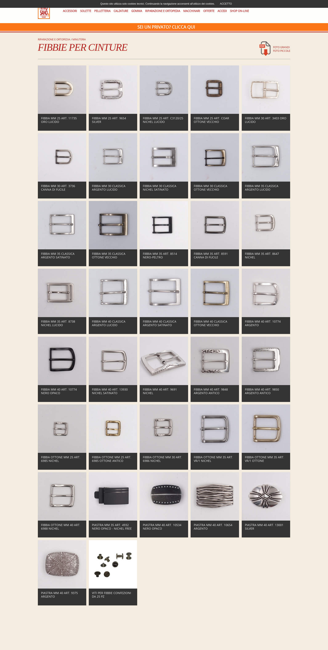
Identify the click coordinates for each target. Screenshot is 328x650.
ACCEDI (222, 11)
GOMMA (136, 11)
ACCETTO (226, 3)
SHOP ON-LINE (239, 11)
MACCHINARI (191, 11)
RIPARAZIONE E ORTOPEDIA (162, 11)
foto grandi (281, 47)
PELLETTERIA (102, 11)
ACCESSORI (70, 11)
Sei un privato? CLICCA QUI (166, 27)
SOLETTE (85, 11)
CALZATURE (121, 11)
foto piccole (281, 51)
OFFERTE (208, 11)
